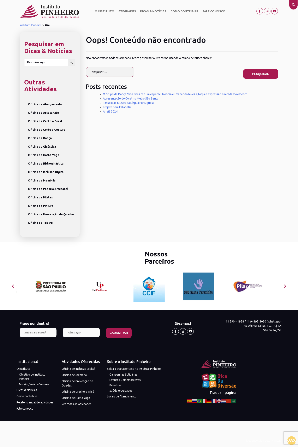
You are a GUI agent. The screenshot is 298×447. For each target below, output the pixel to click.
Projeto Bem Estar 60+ (117, 107)
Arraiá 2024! (110, 111)
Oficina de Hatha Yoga (43, 155)
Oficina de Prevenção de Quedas (51, 214)
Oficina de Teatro (40, 222)
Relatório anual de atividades (35, 402)
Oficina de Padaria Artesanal (48, 189)
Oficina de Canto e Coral (45, 121)
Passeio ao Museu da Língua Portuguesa (128, 102)
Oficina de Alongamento (45, 104)
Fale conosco (214, 11)
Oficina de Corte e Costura (46, 129)
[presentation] (13, 286)
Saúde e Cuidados (120, 390)
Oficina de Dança (40, 138)
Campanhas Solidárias (123, 374)
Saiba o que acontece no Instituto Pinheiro (134, 368)
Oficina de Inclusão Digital (46, 172)
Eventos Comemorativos (125, 380)
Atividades (127, 11)
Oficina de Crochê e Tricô (78, 391)
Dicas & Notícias (153, 11)
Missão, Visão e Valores (34, 384)
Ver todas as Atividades (76, 404)
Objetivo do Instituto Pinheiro (32, 377)
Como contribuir (184, 11)
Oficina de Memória (41, 180)
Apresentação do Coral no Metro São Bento (131, 98)
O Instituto (104, 11)
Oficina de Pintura (40, 205)
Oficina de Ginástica (42, 146)
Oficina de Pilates (40, 197)
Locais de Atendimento (121, 396)
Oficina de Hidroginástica (46, 163)
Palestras (115, 385)
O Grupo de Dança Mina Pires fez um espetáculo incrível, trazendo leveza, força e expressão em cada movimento (175, 94)
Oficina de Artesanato (43, 112)
